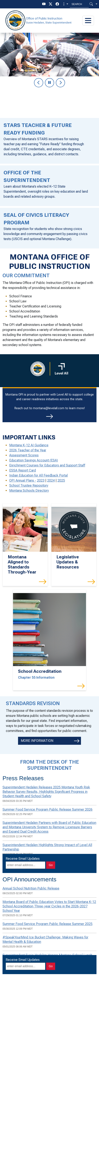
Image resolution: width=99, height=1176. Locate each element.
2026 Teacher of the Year (27, 450)
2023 (40, 480)
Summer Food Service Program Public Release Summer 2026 (47, 809)
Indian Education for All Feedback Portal (38, 475)
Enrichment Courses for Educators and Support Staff (47, 465)
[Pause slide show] (49, 82)
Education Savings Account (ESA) (33, 460)
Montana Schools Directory (29, 491)
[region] (49, 65)
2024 (51, 480)
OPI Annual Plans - (22, 480)
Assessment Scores (24, 455)
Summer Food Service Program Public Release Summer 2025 (47, 924)
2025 (61, 480)
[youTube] (43, 4)
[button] (65, 4)
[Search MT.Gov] (79, 4)
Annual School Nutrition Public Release (31, 888)
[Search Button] (91, 4)
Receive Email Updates (23, 858)
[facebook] (57, 4)
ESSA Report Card (22, 470)
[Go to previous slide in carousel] (38, 82)
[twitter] (50, 4)
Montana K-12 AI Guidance (28, 445)
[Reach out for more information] (49, 416)
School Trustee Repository (28, 485)
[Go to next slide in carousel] (60, 82)
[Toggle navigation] (88, 20)
